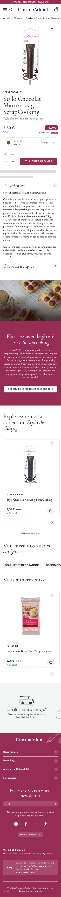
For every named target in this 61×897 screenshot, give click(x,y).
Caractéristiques (30, 266)
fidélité (54, 132)
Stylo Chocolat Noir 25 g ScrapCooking (29, 500)
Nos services (30, 778)
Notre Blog (30, 760)
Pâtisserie (18, 18)
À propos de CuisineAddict (30, 769)
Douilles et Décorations (36, 18)
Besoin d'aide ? (30, 752)
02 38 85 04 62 (16, 850)
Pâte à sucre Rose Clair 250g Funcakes (29, 651)
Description (30, 186)
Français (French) (30, 835)
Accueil (6, 18)
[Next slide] (52, 522)
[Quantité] (9, 161)
